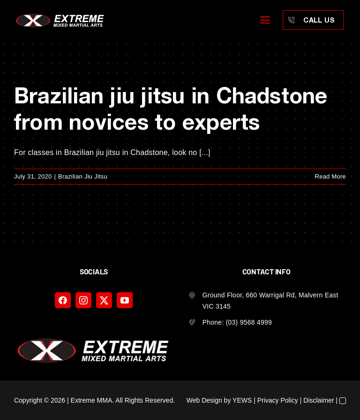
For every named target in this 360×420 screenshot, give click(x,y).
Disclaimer (318, 400)
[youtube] (125, 300)
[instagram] (83, 300)
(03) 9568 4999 (249, 322)
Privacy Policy (277, 400)
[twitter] (104, 300)
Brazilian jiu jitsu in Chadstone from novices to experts (171, 108)
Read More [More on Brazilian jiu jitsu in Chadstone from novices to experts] (330, 176)
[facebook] (63, 300)
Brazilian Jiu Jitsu (82, 176)
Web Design (204, 400)
